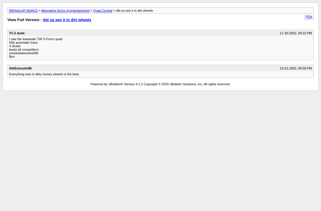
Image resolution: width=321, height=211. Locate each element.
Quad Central (102, 10)
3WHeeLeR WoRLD (23, 10)
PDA (308, 16)
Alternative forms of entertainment (65, 10)
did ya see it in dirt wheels (67, 20)
